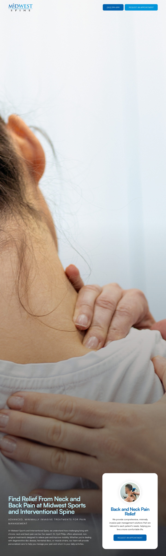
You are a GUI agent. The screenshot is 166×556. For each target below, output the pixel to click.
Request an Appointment (141, 7)
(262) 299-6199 (113, 7)
